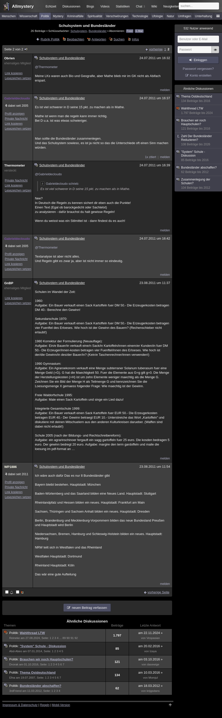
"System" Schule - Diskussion (43, 646)
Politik (45, 16)
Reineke (14, 637)
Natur (170, 16)
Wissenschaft (28, 16)
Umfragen (184, 16)
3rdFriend (15, 690)
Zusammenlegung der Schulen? (198, 184)
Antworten (99, 39)
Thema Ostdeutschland (38, 672)
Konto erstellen (201, 75)
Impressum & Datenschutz (20, 705)
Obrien (9, 58)
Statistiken (122, 6)
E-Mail (139, 31)
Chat (140, 6)
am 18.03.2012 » (150, 686)
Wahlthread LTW (32, 633)
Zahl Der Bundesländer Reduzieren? (198, 140)
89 (64, 637)
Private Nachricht (16, 118)
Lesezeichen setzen (18, 78)
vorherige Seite (158, 592)
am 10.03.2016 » (150, 672)
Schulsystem (78, 30)
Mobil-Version (61, 705)
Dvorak (13, 664)
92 (76, 637)
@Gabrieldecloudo (48, 174)
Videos (105, 6)
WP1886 (10, 467)
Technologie (140, 16)
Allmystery (23, 6)
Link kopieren (13, 73)
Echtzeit (51, 6)
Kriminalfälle (75, 16)
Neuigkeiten (171, 6)
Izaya (153, 651)
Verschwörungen (117, 16)
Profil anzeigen (14, 113)
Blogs (90, 6)
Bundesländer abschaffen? (40, 686)
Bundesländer (98, 30)
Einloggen (200, 60)
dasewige (153, 664)
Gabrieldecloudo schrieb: (59, 183)
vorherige (156, 49)
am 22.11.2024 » (150, 633)
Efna (12, 677)
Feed (130, 31)
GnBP (8, 283)
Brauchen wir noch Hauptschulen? (46, 659)
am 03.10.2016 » (150, 659)
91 (72, 637)
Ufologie (157, 16)
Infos (135, 39)
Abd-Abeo (15, 651)
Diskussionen (71, 6)
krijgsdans (153, 690)
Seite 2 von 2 (16, 49)
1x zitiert (150, 157)
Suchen (118, 39)
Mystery (58, 16)
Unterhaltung (203, 16)
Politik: (14, 633)
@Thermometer (46, 67)
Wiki (154, 6)
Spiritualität (94, 16)
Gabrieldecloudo (17, 98)
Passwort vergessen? (198, 69)
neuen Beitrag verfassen (89, 608)
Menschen (8, 16)
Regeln (45, 705)
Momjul (153, 677)
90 (68, 637)
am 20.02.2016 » (150, 646)
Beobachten (75, 39)
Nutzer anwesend (198, 28)
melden (165, 90)
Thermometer (14, 165)
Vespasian (153, 637)
